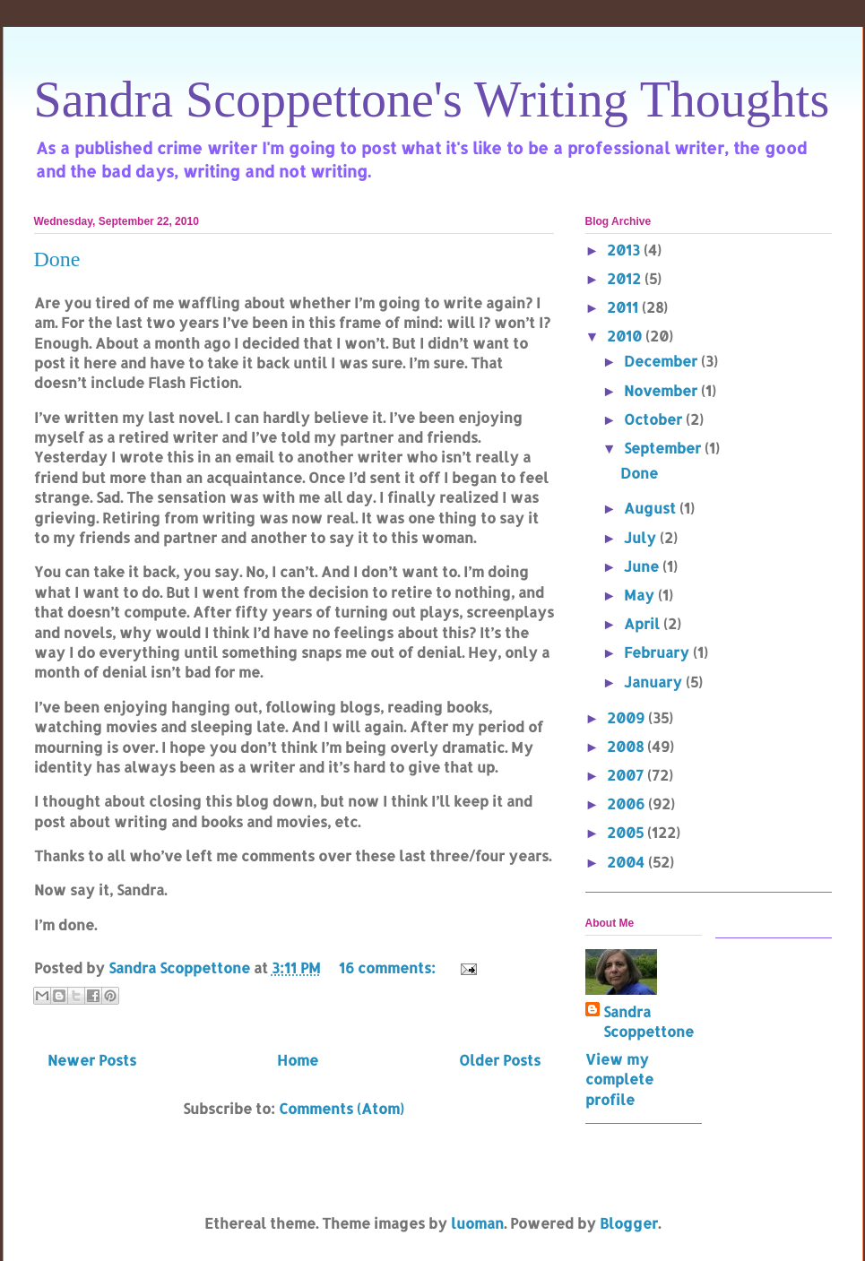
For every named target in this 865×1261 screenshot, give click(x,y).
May (641, 594)
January (655, 681)
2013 (625, 249)
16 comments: (389, 967)
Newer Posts (92, 1059)
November (662, 390)
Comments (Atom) (341, 1108)
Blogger (629, 1222)
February (658, 652)
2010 (626, 335)
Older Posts (500, 1059)
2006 (627, 803)
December (662, 360)
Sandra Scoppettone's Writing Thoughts (432, 99)
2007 (627, 774)
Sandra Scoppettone (648, 1021)
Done (57, 259)
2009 (627, 717)
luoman (477, 1222)
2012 (625, 278)
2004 (627, 861)
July (642, 537)
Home (297, 1059)
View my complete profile (619, 1079)
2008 (627, 746)
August (651, 507)
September (664, 447)
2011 (624, 307)
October (655, 419)
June (643, 566)
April (643, 623)
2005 (627, 832)
